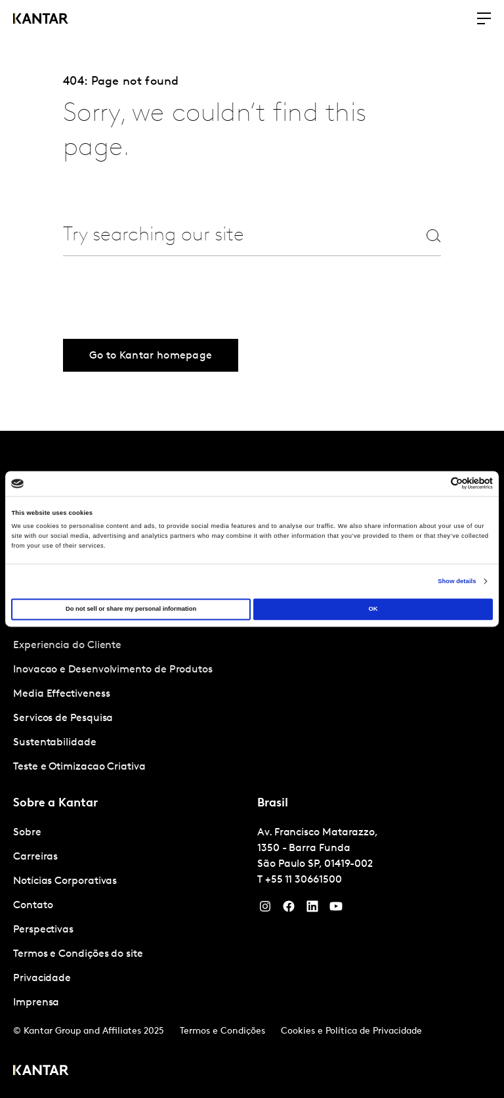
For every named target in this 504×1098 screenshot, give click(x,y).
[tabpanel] (130, 670)
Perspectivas (43, 930)
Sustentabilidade (54, 742)
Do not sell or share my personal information (131, 609)
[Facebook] (289, 909)
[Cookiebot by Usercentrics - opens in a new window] (435, 483)
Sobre (27, 832)
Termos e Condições (222, 1031)
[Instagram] (265, 909)
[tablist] (252, 764)
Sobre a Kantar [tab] (55, 803)
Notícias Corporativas (65, 881)
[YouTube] (312, 909)
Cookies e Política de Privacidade (351, 1031)
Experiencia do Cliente (67, 645)
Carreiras (35, 857)
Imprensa (36, 1003)
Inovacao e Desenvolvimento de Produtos (113, 670)
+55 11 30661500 (303, 880)
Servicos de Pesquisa (63, 718)
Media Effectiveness (61, 694)
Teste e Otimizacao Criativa (79, 767)
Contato (32, 905)
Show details (457, 581)
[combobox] (228, 235)
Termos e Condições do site (78, 954)
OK (372, 609)
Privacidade (42, 978)
